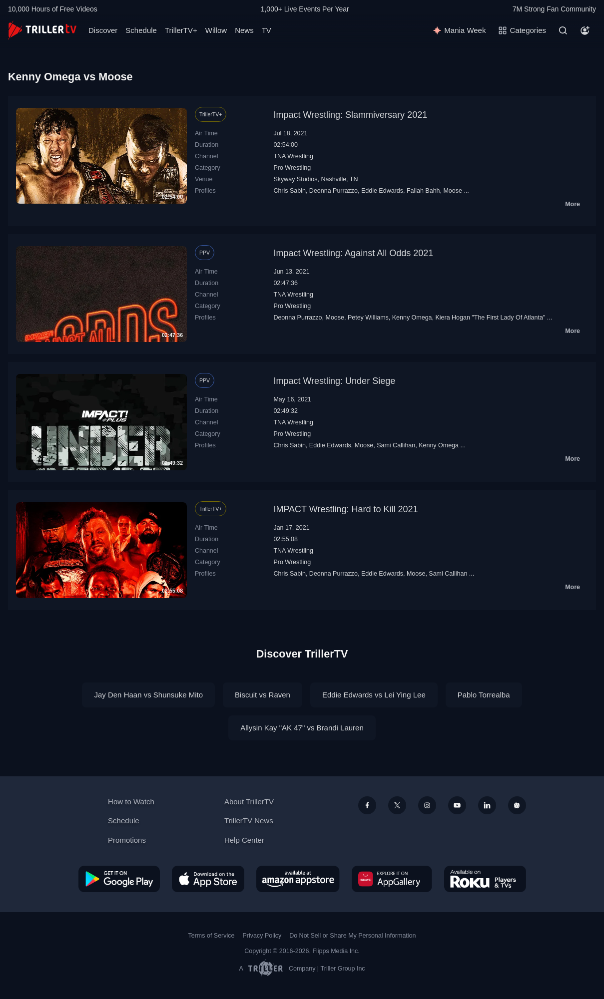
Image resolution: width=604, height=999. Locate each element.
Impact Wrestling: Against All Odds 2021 (353, 253)
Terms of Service (211, 935)
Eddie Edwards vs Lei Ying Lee (374, 694)
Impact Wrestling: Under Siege (334, 381)
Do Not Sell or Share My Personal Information (352, 935)
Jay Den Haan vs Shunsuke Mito (148, 694)
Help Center (244, 840)
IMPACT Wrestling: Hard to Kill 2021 (345, 509)
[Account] (585, 30)
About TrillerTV (249, 801)
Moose (452, 190)
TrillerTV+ (181, 30)
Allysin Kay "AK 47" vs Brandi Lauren (302, 727)
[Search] (563, 30)
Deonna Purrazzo (333, 190)
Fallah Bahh (423, 190)
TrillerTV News (248, 820)
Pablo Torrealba (484, 694)
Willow (216, 30)
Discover (102, 30)
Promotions (127, 840)
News (244, 30)
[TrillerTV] (42, 30)
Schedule (141, 30)
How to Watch (131, 801)
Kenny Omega (412, 317)
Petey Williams (368, 317)
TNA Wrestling (293, 156)
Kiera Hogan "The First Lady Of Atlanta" (490, 317)
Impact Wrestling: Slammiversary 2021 (350, 115)
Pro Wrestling (292, 167)
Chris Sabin (289, 190)
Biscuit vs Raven (262, 694)
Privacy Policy (261, 935)
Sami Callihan (396, 445)
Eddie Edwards (382, 190)
